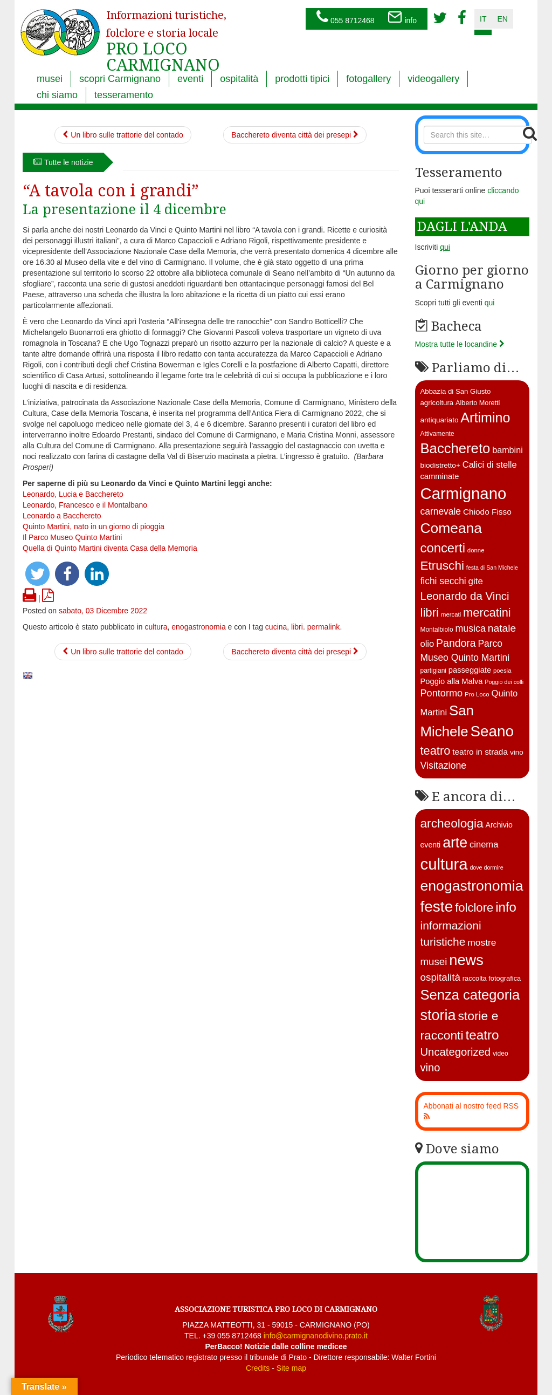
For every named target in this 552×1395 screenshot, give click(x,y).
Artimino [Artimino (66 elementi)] (485, 417)
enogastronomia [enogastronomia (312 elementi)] (471, 886)
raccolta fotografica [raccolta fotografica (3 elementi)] (492, 978)
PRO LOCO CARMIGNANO (166, 34)
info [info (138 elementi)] (505, 907)
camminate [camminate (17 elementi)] (439, 476)
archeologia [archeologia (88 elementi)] (452, 823)
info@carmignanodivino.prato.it (316, 1335)
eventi (190, 78)
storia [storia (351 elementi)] (438, 1015)
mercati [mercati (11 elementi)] (451, 614)
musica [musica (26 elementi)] (470, 628)
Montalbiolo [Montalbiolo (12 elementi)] (436, 629)
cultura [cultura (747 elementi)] (444, 864)
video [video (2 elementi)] (500, 1053)
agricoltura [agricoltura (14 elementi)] (437, 403)
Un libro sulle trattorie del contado (123, 135)
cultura (155, 627)
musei (50, 78)
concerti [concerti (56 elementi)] (442, 548)
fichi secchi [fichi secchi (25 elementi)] (443, 581)
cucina (276, 627)
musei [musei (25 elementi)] (433, 961)
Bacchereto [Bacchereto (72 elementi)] (455, 448)
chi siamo (57, 95)
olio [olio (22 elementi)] (427, 644)
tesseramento (123, 95)
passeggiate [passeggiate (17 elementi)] (469, 670)
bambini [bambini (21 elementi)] (507, 450)
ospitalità (239, 78)
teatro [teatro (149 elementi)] (482, 1035)
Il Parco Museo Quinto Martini (72, 537)
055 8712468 (345, 18)
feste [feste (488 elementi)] (436, 906)
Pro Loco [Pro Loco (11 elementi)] (477, 694)
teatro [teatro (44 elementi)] (435, 750)
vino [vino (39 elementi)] (430, 1067)
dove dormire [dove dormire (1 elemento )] (486, 867)
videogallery (433, 78)
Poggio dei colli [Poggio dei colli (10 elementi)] (504, 682)
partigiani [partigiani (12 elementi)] (433, 670)
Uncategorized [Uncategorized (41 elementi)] (455, 1052)
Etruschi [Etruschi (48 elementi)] (442, 565)
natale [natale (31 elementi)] (502, 628)
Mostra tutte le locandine (460, 344)
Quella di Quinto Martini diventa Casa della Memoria (110, 548)
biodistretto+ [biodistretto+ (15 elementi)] (440, 465)
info (402, 18)
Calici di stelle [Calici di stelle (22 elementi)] (490, 465)
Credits (258, 1368)
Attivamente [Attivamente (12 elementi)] (437, 433)
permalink (323, 627)
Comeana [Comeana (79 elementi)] (451, 528)
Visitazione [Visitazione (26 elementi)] (443, 765)
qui (490, 302)
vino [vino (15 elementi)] (516, 752)
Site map (291, 1368)
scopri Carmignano (120, 78)
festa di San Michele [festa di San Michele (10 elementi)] (492, 567)
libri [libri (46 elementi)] (429, 612)
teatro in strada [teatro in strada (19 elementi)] (480, 751)
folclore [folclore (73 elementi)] (474, 907)
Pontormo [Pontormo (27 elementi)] (441, 693)
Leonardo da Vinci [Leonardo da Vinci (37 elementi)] (464, 596)
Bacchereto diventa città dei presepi (294, 135)
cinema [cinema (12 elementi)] (484, 844)
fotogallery (368, 78)
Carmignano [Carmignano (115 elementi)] (463, 493)
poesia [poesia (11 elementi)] (502, 670)
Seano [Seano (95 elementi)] (492, 731)
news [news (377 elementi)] (466, 960)
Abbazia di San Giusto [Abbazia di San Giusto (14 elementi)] (455, 391)
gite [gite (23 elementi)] (475, 581)
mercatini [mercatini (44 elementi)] (487, 612)
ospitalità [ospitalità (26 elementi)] (440, 977)
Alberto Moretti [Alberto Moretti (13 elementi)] (478, 403)
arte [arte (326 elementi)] (455, 843)
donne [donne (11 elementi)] (476, 550)
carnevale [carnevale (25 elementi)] (440, 511)
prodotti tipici (302, 78)
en (502, 19)
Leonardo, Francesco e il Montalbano (85, 505)
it (483, 19)
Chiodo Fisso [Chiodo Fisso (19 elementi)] (487, 511)
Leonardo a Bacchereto (62, 515)
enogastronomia (198, 627)
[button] (37, 574)
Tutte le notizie (63, 162)
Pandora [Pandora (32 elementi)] (456, 643)
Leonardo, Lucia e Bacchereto (73, 494)
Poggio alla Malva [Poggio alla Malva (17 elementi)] (451, 681)
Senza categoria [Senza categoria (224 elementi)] (470, 994)
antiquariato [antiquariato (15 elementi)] (439, 420)
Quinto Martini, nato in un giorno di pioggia (93, 526)
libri (297, 627)
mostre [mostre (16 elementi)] (481, 942)
